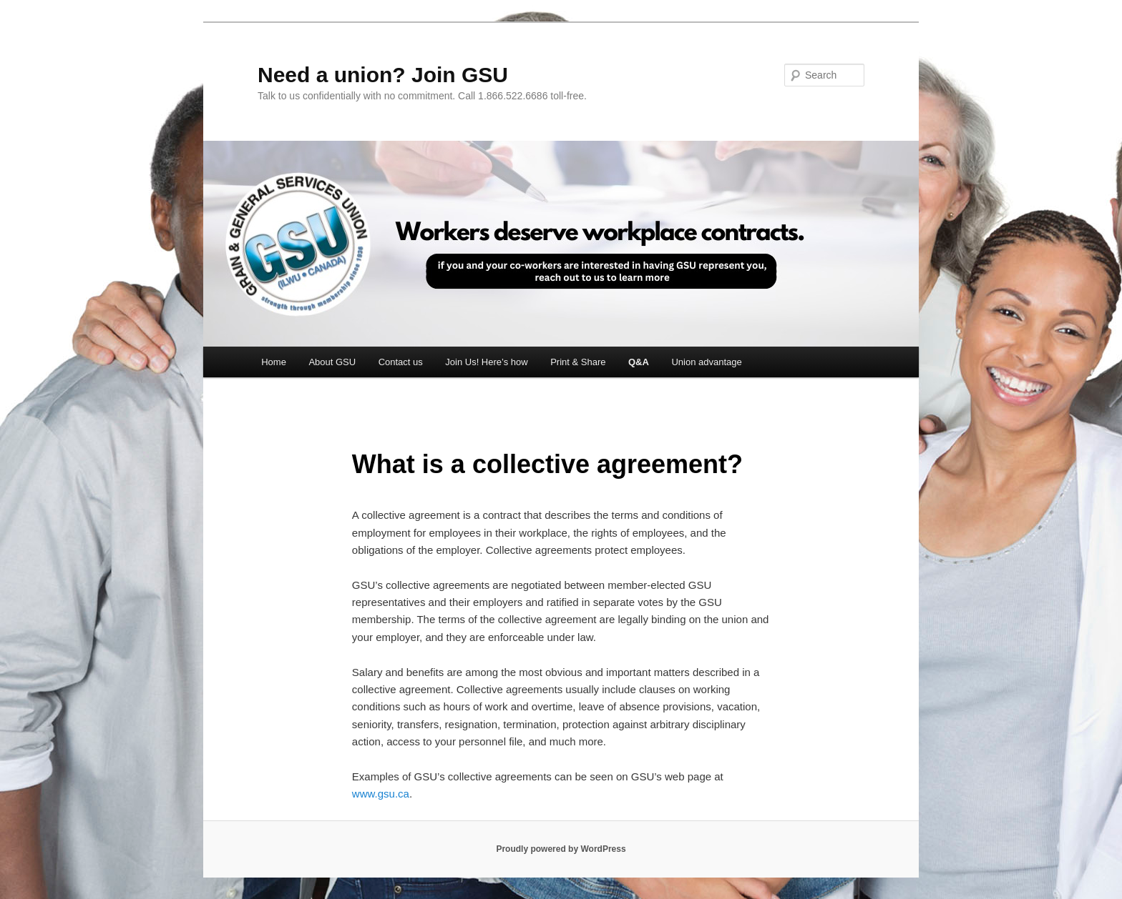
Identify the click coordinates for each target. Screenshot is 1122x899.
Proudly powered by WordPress (560, 849)
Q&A (638, 362)
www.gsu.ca (380, 794)
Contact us (401, 362)
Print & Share (577, 362)
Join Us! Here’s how (486, 362)
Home (273, 362)
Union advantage (706, 362)
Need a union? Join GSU (383, 74)
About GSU (332, 362)
